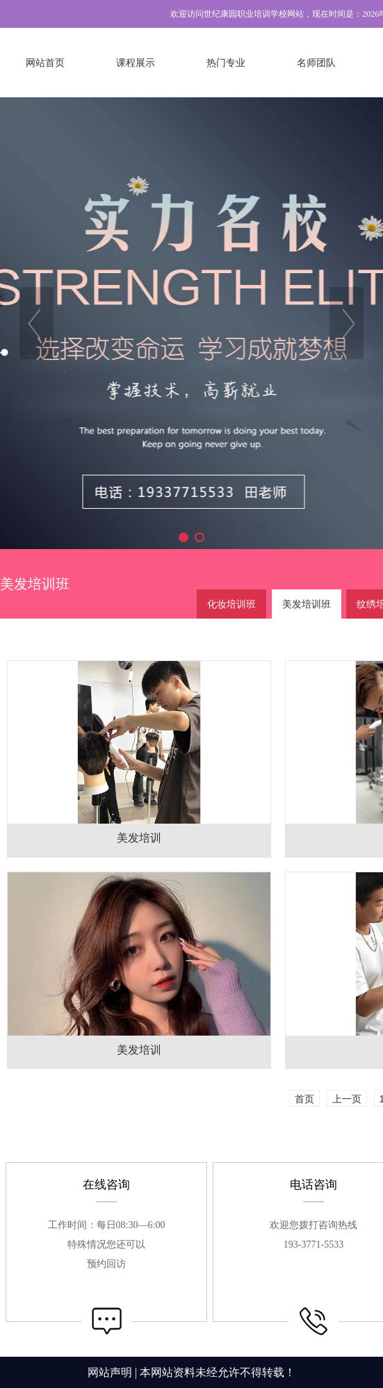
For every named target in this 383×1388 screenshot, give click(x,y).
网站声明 (110, 1372)
